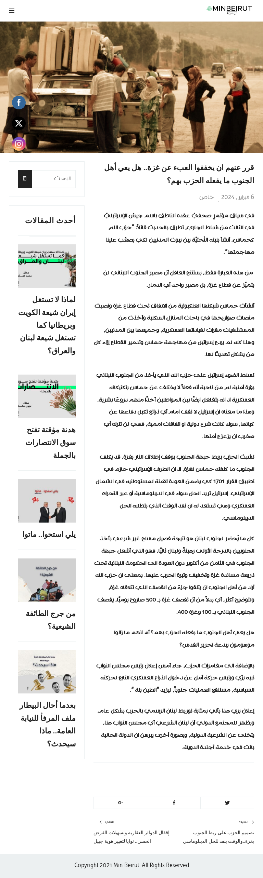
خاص (206, 197)
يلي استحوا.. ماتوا (49, 534)
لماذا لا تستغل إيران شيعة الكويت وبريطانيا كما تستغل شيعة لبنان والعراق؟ (47, 325)
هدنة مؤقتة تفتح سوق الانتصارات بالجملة (50, 442)
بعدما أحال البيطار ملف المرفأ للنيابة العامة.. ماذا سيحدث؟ (48, 724)
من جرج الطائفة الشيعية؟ (51, 620)
